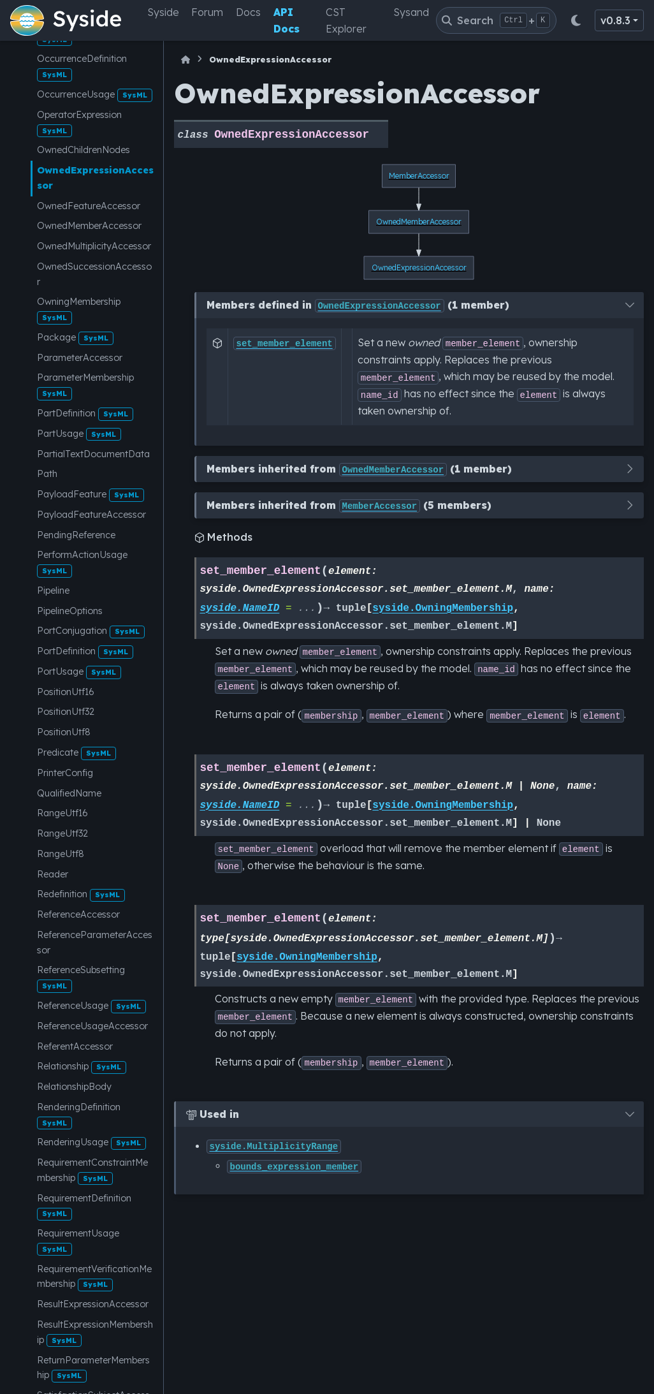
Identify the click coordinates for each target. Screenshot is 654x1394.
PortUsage (79, 672)
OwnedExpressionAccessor (95, 178)
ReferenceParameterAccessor (94, 942)
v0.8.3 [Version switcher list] (615, 20)
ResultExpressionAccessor (93, 1304)
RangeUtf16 (62, 813)
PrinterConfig (65, 773)
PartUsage (79, 434)
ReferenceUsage (91, 1006)
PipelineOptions (70, 611)
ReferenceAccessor (78, 914)
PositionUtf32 (65, 711)
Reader (52, 874)
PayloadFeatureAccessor (91, 514)
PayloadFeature (90, 495)
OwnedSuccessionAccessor (94, 274)
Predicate (76, 753)
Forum (207, 12)
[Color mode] (575, 20)
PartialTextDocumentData (93, 454)
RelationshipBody (74, 1086)
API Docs (286, 20)
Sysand (411, 12)
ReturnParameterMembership (93, 1368)
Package (75, 338)
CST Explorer (346, 20)
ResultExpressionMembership (95, 1333)
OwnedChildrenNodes (83, 150)
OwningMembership (78, 310)
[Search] (496, 20)
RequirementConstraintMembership (92, 1171)
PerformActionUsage (82, 563)
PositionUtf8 (64, 732)
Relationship (81, 1067)
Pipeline (53, 590)
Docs (248, 12)
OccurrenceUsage (94, 95)
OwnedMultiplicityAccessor (94, 246)
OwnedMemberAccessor (89, 225)
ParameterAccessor (79, 357)
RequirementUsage (78, 1242)
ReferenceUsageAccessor (92, 1026)
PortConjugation (91, 631)
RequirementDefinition (84, 1206)
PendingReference (76, 535)
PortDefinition (85, 652)
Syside (163, 12)
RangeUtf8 (60, 854)
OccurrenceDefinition (82, 67)
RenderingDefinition (78, 1115)
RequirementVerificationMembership (94, 1277)
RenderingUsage (91, 1143)
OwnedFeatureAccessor (88, 206)
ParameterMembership (85, 386)
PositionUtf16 (65, 692)
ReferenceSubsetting (81, 978)
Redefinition (81, 895)
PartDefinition (85, 414)
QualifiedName (69, 793)
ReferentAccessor (75, 1046)
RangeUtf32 (62, 833)
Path (47, 474)
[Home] (185, 59)
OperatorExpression (79, 123)
